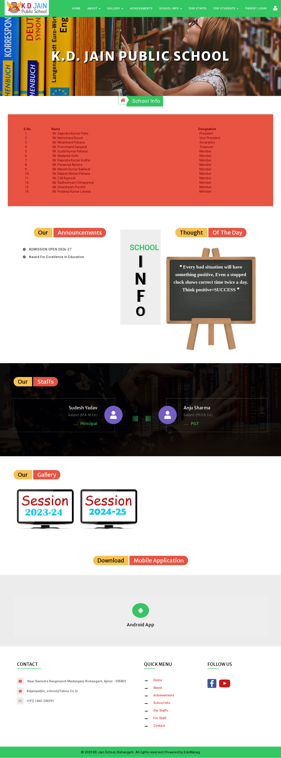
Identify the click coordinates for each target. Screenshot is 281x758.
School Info (170, 8)
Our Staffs (198, 8)
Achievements (141, 8)
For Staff (159, 718)
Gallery (115, 8)
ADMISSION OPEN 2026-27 (50, 249)
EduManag (192, 752)
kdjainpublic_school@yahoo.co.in (52, 691)
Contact (159, 726)
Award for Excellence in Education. (57, 257)
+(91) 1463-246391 (40, 701)
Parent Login (256, 8)
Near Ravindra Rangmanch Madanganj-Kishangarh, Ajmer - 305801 (76, 681)
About (94, 8)
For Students (226, 8)
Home (76, 8)
